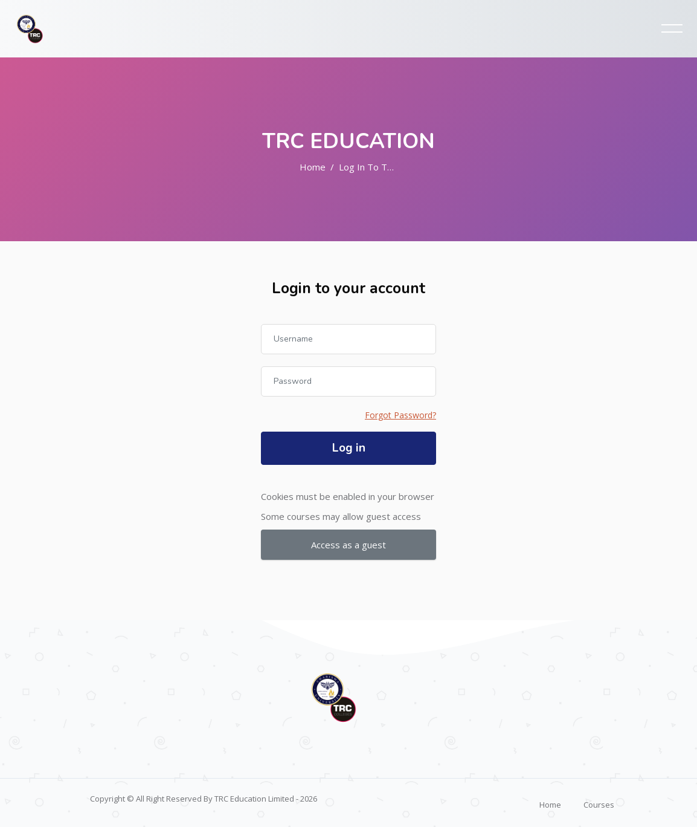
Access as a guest (348, 545)
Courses (598, 804)
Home (313, 167)
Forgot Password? (400, 415)
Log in (348, 448)
